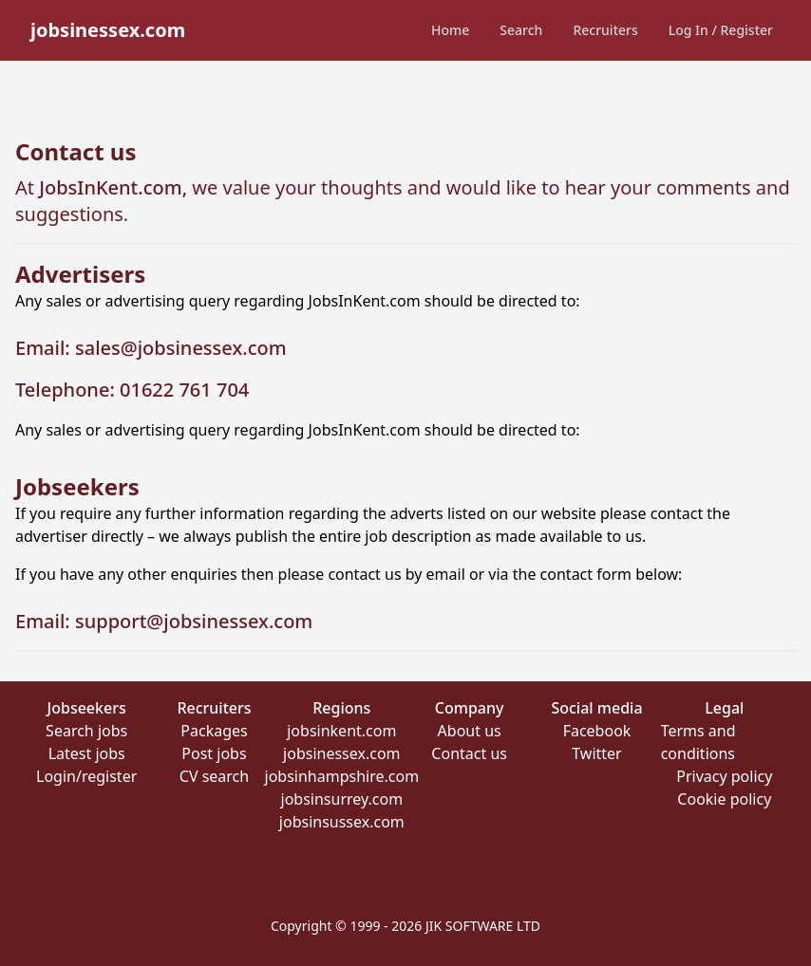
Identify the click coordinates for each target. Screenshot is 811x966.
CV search (214, 776)
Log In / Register (721, 30)
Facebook (597, 730)
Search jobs (86, 730)
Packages (213, 730)
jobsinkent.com (341, 730)
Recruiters (605, 30)
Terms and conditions (698, 742)
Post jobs (213, 753)
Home (450, 30)
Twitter (596, 753)
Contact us (469, 753)
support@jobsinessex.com (193, 621)
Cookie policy (724, 799)
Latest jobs (86, 753)
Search (521, 30)
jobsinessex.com (341, 753)
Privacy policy (724, 776)
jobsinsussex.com (342, 821)
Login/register (86, 776)
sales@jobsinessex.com (181, 348)
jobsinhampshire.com (342, 776)
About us (469, 730)
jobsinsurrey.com (342, 799)
